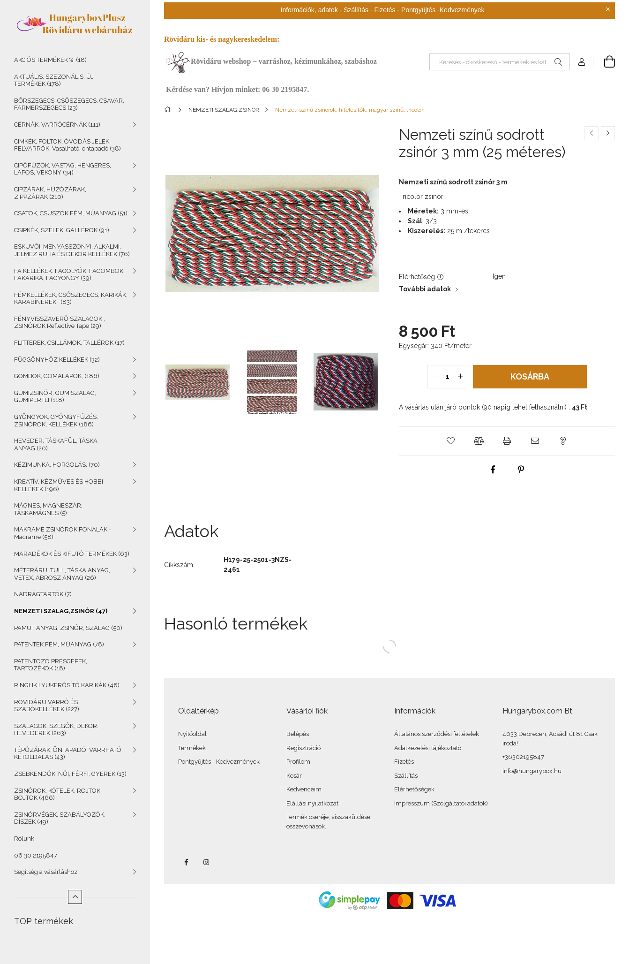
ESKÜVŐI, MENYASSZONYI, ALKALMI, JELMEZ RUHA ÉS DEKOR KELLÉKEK (72, 250)
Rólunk (24, 838)
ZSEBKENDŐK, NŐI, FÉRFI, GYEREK (70, 773)
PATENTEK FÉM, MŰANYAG (59, 644)
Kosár (294, 775)
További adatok (425, 289)
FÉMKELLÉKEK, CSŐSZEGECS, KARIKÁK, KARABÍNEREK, (70, 298)
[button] (451, 441)
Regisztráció (303, 747)
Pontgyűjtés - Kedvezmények (219, 761)
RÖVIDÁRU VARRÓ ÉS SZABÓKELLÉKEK (46, 705)
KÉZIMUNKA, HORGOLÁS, (57, 464)
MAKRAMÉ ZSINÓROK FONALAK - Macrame (62, 533)
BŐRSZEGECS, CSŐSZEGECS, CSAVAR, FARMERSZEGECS (69, 104)
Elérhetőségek (414, 789)
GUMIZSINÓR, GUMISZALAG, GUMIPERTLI (55, 396)
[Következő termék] (608, 133)
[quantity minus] (435, 376)
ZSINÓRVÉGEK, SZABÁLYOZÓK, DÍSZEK (59, 818)
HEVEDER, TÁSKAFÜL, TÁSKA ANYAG (55, 444)
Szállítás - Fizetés (369, 10)
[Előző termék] (591, 133)
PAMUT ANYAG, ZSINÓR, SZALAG (68, 627)
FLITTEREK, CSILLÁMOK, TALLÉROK (69, 342)
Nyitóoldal (192, 733)
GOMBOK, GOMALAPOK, (56, 376)
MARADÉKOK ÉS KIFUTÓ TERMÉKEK (71, 553)
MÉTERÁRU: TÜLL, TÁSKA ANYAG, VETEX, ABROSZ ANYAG (62, 574)
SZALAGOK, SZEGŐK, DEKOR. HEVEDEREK (56, 729)
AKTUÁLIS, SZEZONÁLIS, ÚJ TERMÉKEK (54, 80)
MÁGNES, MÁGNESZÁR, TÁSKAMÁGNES (48, 509)
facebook (186, 862)
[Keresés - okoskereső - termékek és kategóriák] (499, 61)
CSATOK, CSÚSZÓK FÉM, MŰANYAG (70, 213)
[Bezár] (608, 9)
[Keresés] (558, 61)
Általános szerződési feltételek (436, 733)
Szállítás (406, 775)
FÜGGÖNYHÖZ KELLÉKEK (57, 359)
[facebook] (493, 470)
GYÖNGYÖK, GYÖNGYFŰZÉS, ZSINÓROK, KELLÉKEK (56, 420)
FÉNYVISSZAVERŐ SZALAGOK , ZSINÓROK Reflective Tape (59, 322)
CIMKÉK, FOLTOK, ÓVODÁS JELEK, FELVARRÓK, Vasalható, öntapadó (67, 145)
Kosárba (529, 376)
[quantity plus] (461, 376)
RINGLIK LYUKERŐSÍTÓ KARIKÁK (67, 685)
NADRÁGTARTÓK (43, 594)
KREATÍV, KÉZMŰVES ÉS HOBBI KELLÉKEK (58, 485)
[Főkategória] (169, 109)
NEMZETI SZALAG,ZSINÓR (60, 611)
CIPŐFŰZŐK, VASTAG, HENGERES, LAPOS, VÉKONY (62, 169)
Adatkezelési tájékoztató (427, 747)
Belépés (297, 733)
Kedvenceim (304, 789)
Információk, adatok (309, 10)
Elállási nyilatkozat (312, 803)
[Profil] (581, 61)
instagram (207, 862)
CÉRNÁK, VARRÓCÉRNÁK (57, 124)
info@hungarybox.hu (532, 770)
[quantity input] (448, 376)
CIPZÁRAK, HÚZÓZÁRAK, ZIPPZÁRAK (50, 193)
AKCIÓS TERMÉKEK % (50, 59)
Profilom (298, 761)
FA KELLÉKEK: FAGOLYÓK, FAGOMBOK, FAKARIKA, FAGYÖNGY (69, 274)
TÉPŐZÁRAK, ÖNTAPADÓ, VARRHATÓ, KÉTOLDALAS (68, 753)
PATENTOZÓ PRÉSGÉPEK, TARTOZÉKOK (50, 665)
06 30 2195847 (35, 855)
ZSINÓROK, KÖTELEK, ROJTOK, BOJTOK (58, 794)
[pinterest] (521, 470)
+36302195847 (523, 756)
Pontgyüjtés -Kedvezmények (442, 10)
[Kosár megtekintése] (604, 61)
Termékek (192, 747)
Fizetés (404, 761)
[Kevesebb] (75, 897)
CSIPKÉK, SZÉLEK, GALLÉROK (61, 230)
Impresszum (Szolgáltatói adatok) (441, 803)
